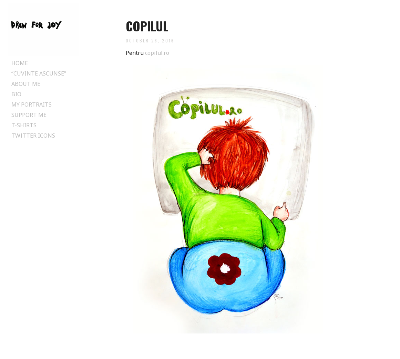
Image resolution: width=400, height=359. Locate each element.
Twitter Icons (33, 135)
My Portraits (31, 104)
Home (19, 63)
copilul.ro (157, 53)
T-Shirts (24, 125)
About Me (25, 84)
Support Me (29, 115)
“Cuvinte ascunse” (38, 73)
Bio (16, 94)
